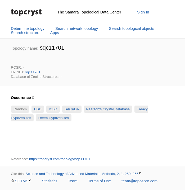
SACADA (72, 109)
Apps (54, 33)
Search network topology (76, 28)
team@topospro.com (139, 181)
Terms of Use (99, 181)
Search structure (25, 33)
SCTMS (21, 181)
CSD (38, 109)
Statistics (49, 181)
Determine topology (27, 28)
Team (73, 181)
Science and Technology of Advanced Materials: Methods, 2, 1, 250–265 (82, 174)
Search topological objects (131, 28)
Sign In (143, 12)
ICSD (53, 109)
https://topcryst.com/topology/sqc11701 (59, 159)
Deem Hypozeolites (53, 118)
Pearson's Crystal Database (108, 109)
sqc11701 (32, 72)
